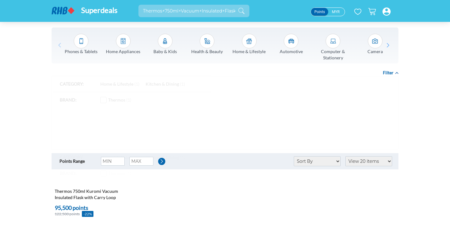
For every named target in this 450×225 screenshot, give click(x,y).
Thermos (115, 100)
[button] (388, 45)
